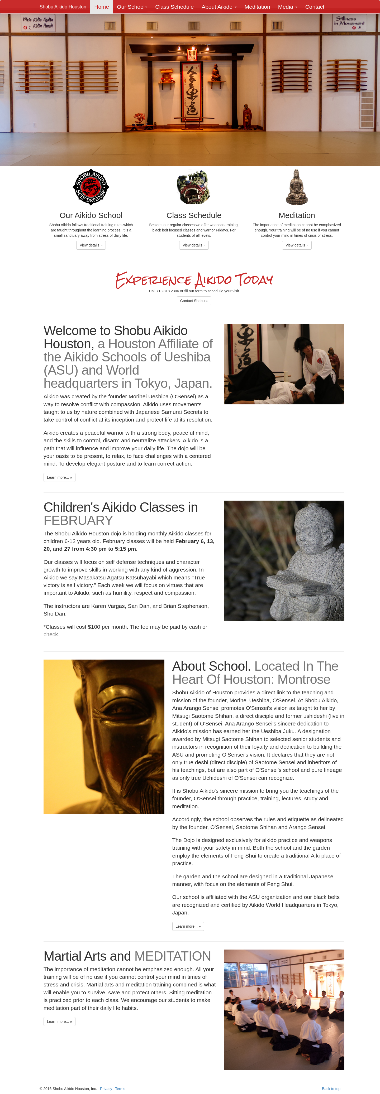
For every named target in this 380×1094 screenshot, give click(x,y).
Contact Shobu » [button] (194, 301)
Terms (120, 1089)
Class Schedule (174, 7)
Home (101, 7)
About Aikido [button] (219, 7)
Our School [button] (132, 7)
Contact (314, 7)
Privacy (106, 1089)
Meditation (257, 7)
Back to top (331, 1089)
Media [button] (287, 7)
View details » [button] (91, 245)
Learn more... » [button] (59, 477)
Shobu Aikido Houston (63, 6)
